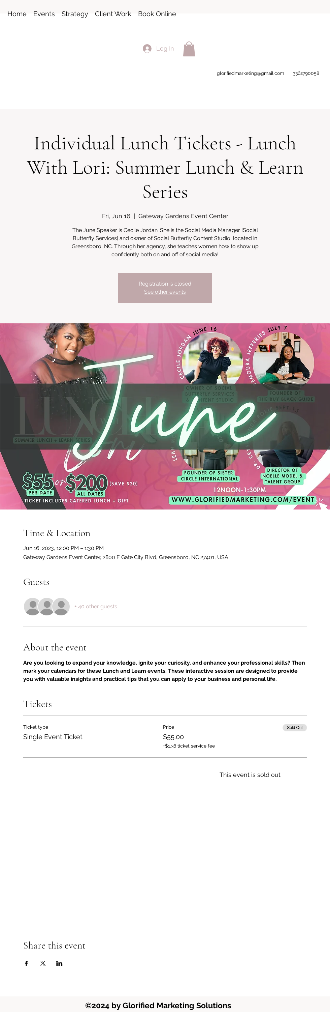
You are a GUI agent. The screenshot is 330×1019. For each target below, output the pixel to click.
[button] (189, 48)
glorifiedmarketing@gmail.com (250, 73)
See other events (165, 292)
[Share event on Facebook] (26, 963)
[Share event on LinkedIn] (59, 963)
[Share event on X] (43, 963)
